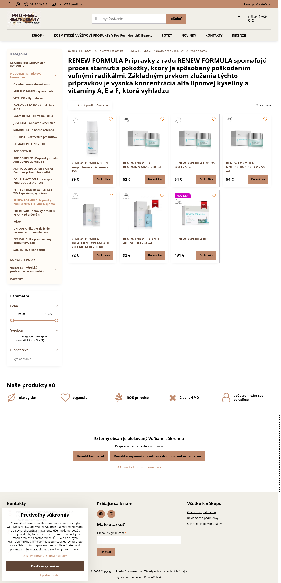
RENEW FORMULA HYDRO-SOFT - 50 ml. (195, 165)
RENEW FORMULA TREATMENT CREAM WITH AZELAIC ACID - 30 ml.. (91, 243)
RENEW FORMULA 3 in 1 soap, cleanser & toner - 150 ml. (89, 167)
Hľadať (176, 19)
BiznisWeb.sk (152, 577)
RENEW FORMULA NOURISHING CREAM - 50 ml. (245, 167)
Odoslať (106, 552)
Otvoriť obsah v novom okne (139, 467)
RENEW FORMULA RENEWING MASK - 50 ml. (142, 165)
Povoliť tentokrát (90, 456)
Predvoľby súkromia (129, 571)
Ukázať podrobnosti (45, 575)
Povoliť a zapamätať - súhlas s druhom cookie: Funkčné (157, 456)
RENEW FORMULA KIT (191, 239)
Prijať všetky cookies (45, 566)
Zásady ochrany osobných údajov (166, 571)
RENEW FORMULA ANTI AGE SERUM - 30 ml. (141, 241)
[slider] (12, 320)
